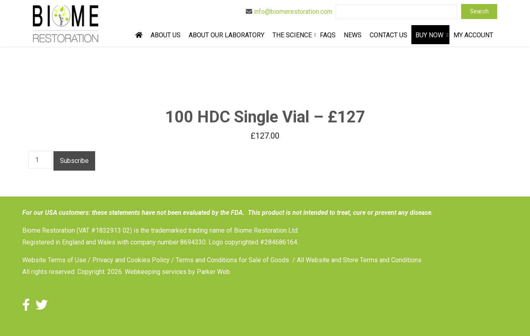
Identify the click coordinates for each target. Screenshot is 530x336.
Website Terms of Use (54, 260)
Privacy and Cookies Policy (131, 260)
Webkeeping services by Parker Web (177, 272)
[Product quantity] (40, 160)
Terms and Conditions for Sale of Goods (232, 260)
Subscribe (74, 161)
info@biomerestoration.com (293, 11)
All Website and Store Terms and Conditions (359, 260)
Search (479, 11)
